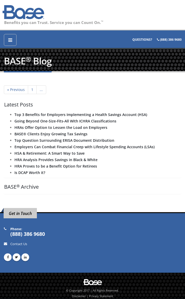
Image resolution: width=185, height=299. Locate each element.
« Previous (16, 89)
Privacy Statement (101, 296)
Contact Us (18, 244)
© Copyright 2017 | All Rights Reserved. (92, 290)
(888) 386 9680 (169, 39)
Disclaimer (79, 296)
